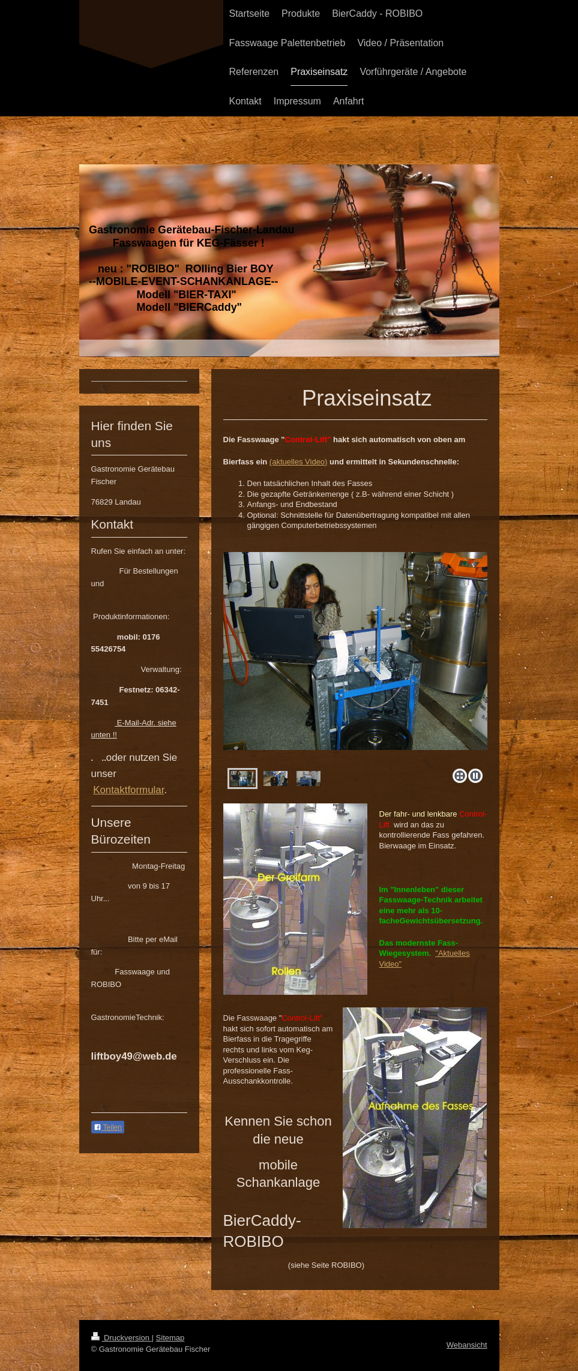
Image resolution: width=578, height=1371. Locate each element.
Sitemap (170, 1337)
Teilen (108, 1127)
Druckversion (121, 1337)
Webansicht (467, 1344)
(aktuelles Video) (298, 461)
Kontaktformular (128, 790)
